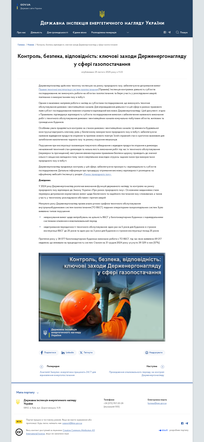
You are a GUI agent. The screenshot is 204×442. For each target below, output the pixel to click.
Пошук (184, 32)
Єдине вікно (80, 32)
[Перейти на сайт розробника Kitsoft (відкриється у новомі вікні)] (163, 430)
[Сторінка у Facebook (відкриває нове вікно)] (165, 32)
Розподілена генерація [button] (103, 32)
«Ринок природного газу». (97, 174)
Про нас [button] (21, 32)
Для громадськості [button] (57, 32)
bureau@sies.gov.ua (157, 403)
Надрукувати (155, 352)
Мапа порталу (25, 392)
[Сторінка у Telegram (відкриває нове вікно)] (169, 32)
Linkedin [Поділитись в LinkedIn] (70, 352)
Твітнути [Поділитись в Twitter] (88, 352)
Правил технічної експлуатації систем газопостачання (68, 89)
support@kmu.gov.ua (72, 423)
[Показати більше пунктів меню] (128, 32)
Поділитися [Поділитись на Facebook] (50, 352)
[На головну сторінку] (102, 18)
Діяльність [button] (36, 32)
